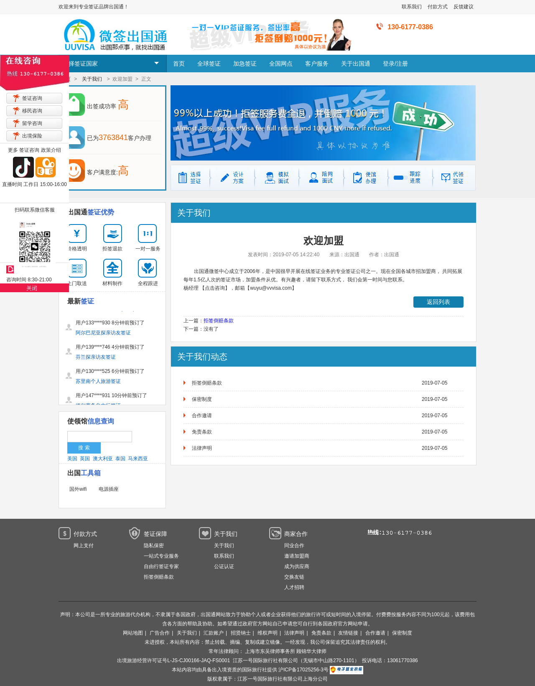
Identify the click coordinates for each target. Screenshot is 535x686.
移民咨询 (32, 111)
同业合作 (294, 545)
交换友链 (294, 577)
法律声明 (202, 448)
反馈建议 (463, 7)
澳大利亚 (103, 459)
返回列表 (438, 301)
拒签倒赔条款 (219, 321)
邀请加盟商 (296, 556)
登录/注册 (395, 63)
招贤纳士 (241, 633)
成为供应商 (296, 566)
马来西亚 (138, 459)
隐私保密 (154, 545)
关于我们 (92, 79)
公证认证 (224, 566)
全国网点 (281, 63)
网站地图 (133, 633)
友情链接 (348, 633)
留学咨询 (32, 123)
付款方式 (438, 7)
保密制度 (202, 399)
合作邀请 (202, 415)
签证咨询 (32, 98)
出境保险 (32, 136)
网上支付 (84, 545)
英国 (85, 459)
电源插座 (109, 489)
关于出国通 (355, 63)
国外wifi (78, 489)
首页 (179, 63)
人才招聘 (294, 587)
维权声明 (267, 633)
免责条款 (202, 432)
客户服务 (317, 63)
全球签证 (209, 63)
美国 (72, 459)
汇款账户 (214, 633)
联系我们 (412, 7)
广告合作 (160, 633)
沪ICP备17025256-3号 (303, 670)
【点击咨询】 (215, 288)
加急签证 (245, 63)
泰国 (120, 459)
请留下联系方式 (323, 280)
